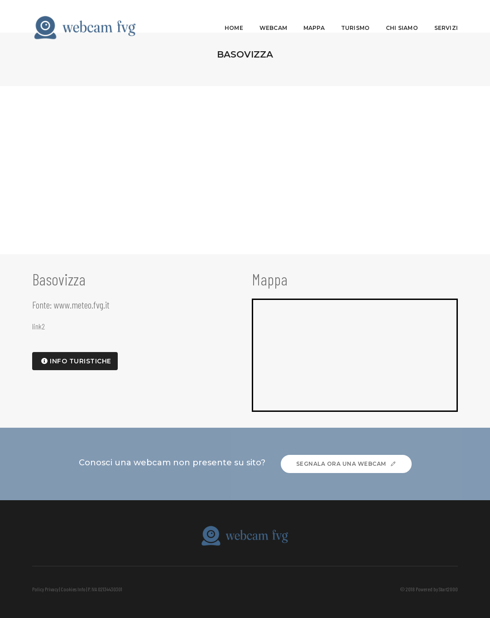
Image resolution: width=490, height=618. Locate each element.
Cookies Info (73, 589)
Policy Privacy (45, 589)
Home (234, 16)
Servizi (446, 16)
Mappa (314, 16)
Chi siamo (402, 16)
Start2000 (448, 589)
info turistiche (76, 361)
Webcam (273, 16)
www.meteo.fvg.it (81, 304)
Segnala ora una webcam (346, 463)
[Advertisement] (245, 154)
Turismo (355, 16)
